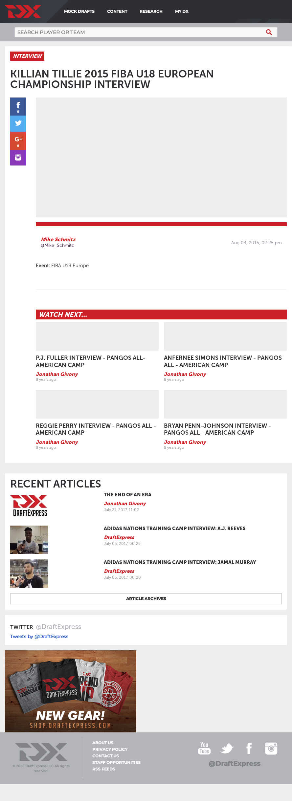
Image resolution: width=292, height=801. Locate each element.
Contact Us (105, 756)
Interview (27, 56)
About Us (102, 743)
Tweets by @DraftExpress (39, 636)
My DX (182, 11)
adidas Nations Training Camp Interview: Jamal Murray (180, 563)
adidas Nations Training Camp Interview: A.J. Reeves (175, 529)
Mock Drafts (79, 11)
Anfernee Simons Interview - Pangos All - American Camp (223, 362)
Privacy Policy (109, 750)
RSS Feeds (103, 769)
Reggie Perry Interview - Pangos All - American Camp (96, 429)
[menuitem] (193, 11)
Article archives (146, 598)
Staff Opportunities (116, 763)
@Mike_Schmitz (57, 246)
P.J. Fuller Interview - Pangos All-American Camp (90, 362)
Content (117, 11)
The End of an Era (127, 495)
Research (151, 11)
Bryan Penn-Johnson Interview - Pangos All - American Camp (217, 429)
